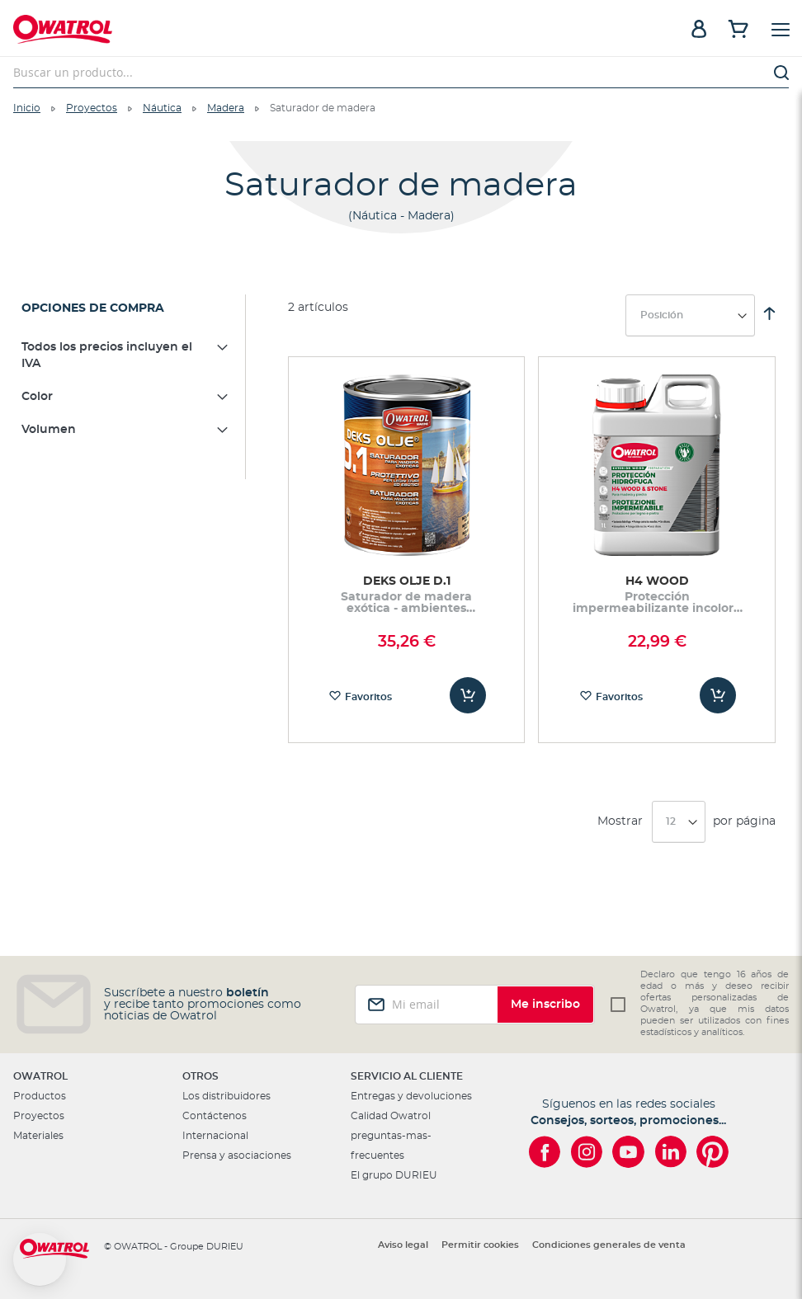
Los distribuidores (226, 1096)
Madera (225, 108)
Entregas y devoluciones (411, 1096)
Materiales (38, 1136)
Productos (39, 1096)
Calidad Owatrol (391, 1116)
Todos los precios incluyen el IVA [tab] (106, 355)
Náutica (162, 108)
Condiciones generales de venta (609, 1245)
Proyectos (91, 108)
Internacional (215, 1136)
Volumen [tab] (48, 429)
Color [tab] (37, 396)
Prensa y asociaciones (236, 1155)
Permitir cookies (480, 1245)
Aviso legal (403, 1245)
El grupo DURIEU (394, 1175)
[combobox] (401, 72)
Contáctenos (214, 1116)
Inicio (26, 108)
